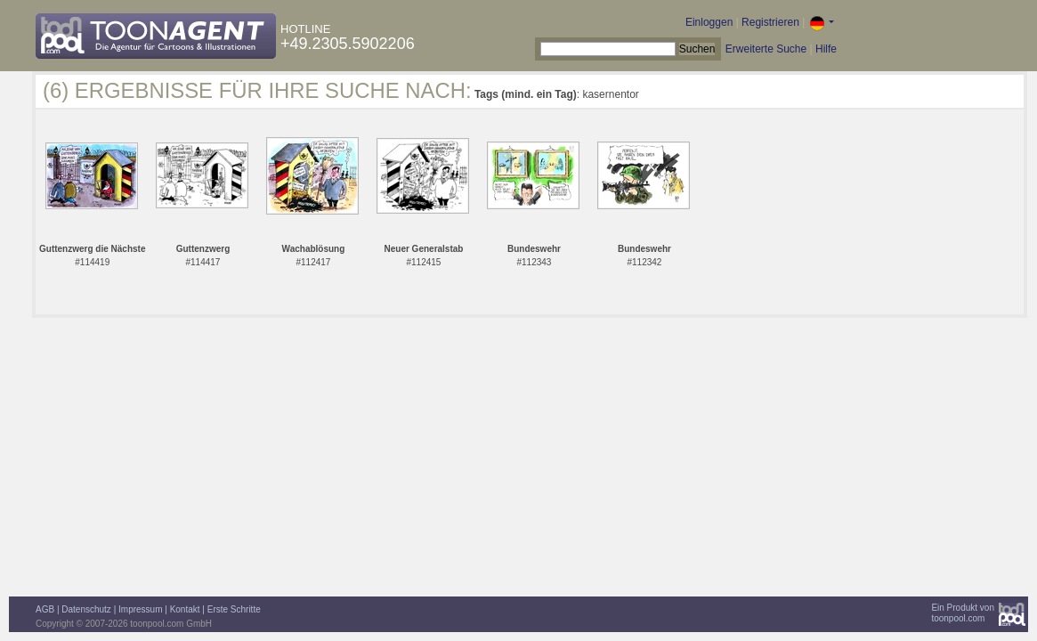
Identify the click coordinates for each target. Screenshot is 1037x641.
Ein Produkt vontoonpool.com (962, 613)
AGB (45, 609)
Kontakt (185, 609)
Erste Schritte (234, 609)
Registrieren (770, 22)
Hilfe (826, 49)
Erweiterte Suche (765, 49)
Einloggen (709, 22)
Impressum (140, 609)
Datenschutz (86, 609)
